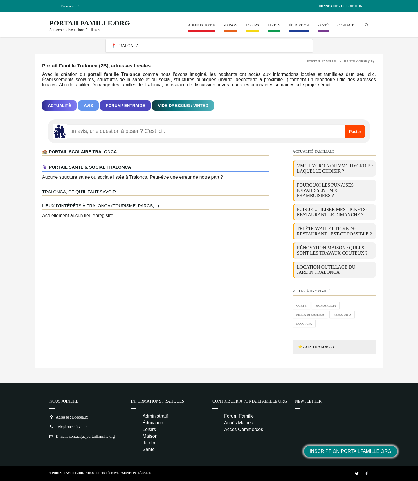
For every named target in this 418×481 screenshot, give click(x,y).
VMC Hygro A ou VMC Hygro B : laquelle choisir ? (335, 168)
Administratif (201, 25)
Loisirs (252, 25)
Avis (88, 105)
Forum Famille (239, 416)
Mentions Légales (136, 473)
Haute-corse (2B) (359, 61)
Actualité (59, 105)
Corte (301, 305)
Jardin (274, 25)
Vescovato (342, 314)
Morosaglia (326, 305)
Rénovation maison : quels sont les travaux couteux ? (332, 250)
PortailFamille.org (89, 23)
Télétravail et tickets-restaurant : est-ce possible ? (334, 231)
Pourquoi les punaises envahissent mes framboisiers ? (325, 190)
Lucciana (304, 323)
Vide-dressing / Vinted (183, 105)
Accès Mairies (238, 422)
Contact (345, 25)
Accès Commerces (243, 429)
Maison (230, 25)
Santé (323, 25)
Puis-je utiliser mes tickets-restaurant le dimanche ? (332, 212)
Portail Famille (321, 61)
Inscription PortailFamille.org (350, 451)
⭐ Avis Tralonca (316, 346)
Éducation (299, 25)
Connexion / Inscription (340, 6)
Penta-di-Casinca (310, 314)
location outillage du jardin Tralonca (326, 269)
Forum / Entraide (125, 105)
